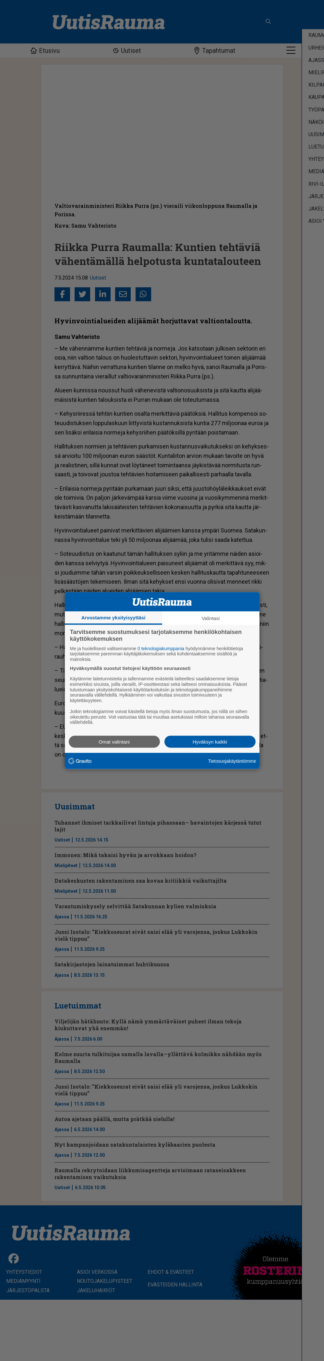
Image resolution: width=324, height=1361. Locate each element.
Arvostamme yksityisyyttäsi (113, 617)
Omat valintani (114, 742)
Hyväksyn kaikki (210, 742)
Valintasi (211, 618)
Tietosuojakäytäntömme (232, 760)
